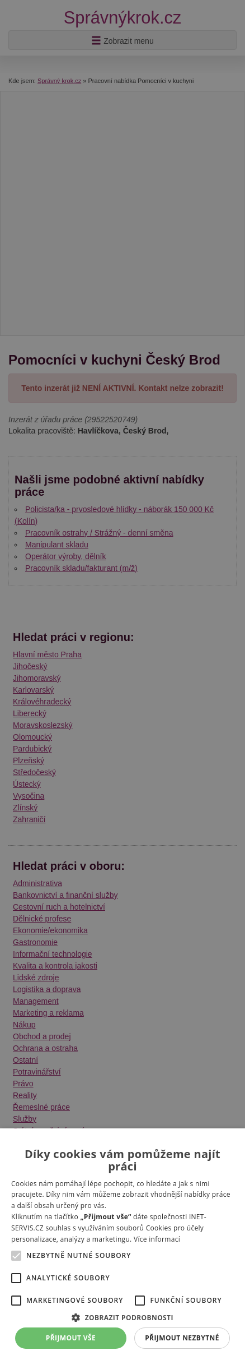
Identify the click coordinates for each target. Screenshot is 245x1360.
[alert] (122, 680)
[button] (122, 1317)
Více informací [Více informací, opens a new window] (157, 1239)
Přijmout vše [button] (71, 1338)
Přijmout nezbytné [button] (182, 1338)
